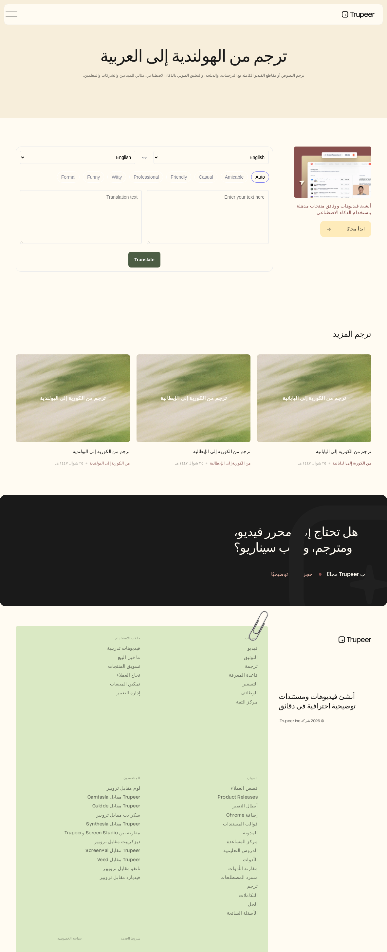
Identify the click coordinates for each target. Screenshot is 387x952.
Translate (144, 259)
